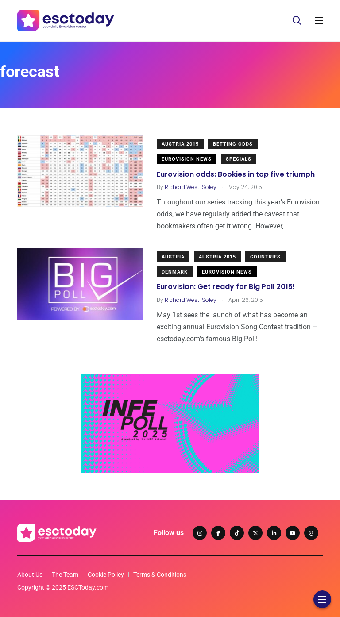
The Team (65, 574)
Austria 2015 (180, 144)
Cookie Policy (106, 574)
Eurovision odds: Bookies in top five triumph (236, 174)
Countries (265, 257)
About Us (29, 574)
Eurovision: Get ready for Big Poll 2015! (226, 287)
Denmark (175, 272)
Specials (238, 159)
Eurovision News (187, 159)
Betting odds (233, 144)
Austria (173, 257)
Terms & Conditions (159, 574)
